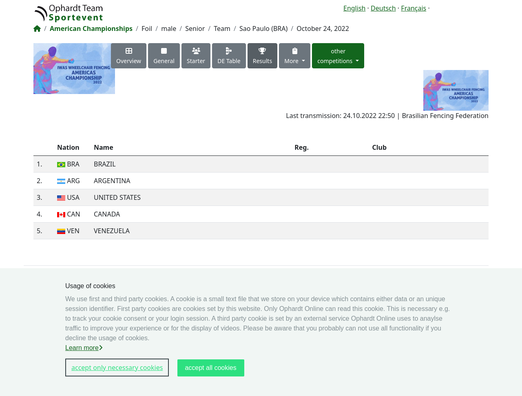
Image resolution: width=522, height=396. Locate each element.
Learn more (84, 347)
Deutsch (383, 8)
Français (413, 8)
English (354, 8)
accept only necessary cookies (117, 367)
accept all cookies (210, 367)
